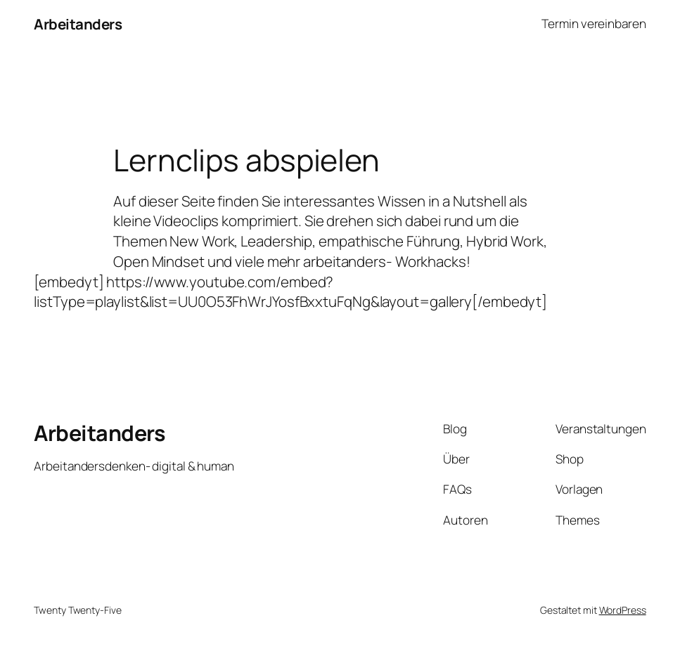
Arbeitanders (78, 24)
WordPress (622, 610)
